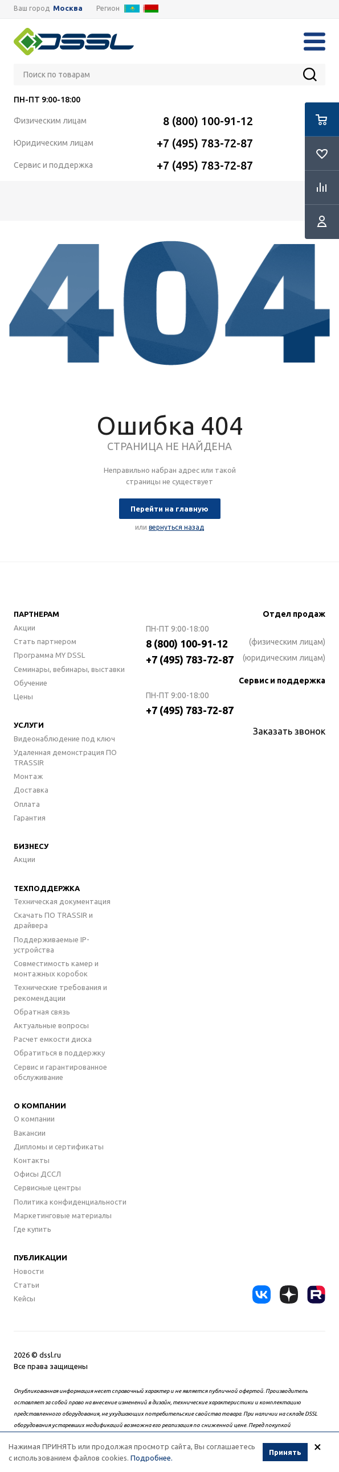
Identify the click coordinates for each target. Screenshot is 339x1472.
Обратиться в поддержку (59, 1053)
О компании (40, 1106)
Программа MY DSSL (49, 655)
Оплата (27, 804)
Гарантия (30, 818)
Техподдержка (47, 888)
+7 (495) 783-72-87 (205, 143)
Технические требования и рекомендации (60, 992)
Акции (24, 628)
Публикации (40, 1257)
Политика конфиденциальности (70, 1202)
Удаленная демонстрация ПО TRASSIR (65, 757)
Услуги (29, 725)
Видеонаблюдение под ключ (64, 739)
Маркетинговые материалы (63, 1215)
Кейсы (24, 1298)
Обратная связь (42, 1012)
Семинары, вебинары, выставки (69, 669)
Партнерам (36, 614)
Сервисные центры (47, 1187)
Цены (23, 696)
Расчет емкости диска (53, 1039)
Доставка (31, 790)
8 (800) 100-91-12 (208, 120)
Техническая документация (62, 901)
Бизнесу (31, 846)
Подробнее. (151, 1458)
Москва (68, 8)
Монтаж (28, 776)
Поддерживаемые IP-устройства (51, 944)
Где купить (32, 1229)
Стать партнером (45, 641)
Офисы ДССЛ (37, 1174)
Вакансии (30, 1133)
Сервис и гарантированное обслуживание (60, 1072)
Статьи (26, 1285)
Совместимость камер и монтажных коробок (56, 968)
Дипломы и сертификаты (59, 1147)
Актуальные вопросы (51, 1025)
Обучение (30, 683)
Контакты (32, 1160)
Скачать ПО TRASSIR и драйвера (53, 920)
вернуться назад (176, 527)
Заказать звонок (289, 731)
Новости (29, 1271)
